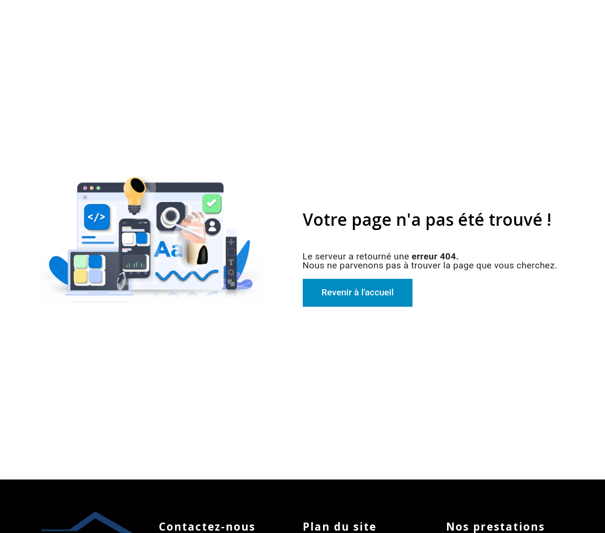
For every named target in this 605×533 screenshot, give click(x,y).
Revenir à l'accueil (358, 292)
